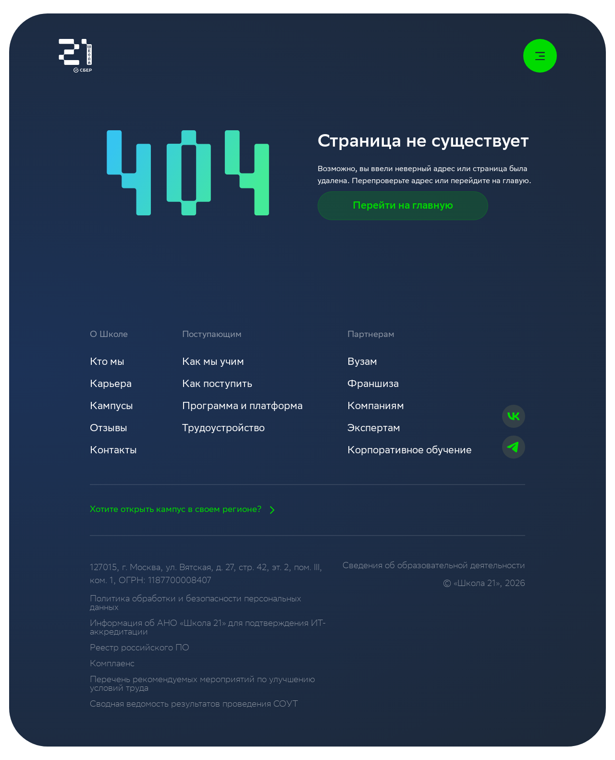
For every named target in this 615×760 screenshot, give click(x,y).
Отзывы (108, 429)
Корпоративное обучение (409, 451)
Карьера (111, 384)
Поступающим (212, 335)
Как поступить (217, 384)
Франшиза (373, 384)
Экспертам (373, 429)
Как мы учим (213, 362)
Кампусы (111, 406)
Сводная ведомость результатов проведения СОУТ (194, 704)
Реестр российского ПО (139, 648)
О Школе (109, 335)
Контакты (113, 451)
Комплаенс (112, 664)
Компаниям (375, 406)
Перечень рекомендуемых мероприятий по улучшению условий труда (202, 684)
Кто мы (107, 362)
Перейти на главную (403, 206)
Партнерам (370, 335)
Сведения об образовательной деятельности (434, 566)
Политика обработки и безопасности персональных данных (195, 603)
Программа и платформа (242, 406)
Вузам (362, 362)
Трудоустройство (223, 429)
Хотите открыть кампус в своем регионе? (185, 510)
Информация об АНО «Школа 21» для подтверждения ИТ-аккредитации (208, 628)
